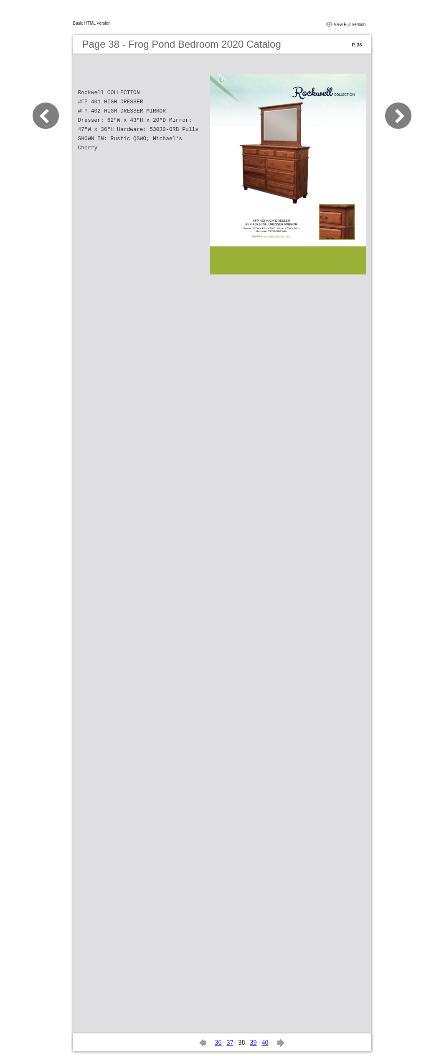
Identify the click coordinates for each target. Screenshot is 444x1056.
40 (265, 1042)
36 (218, 1042)
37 (230, 1042)
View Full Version (350, 24)
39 (253, 1042)
